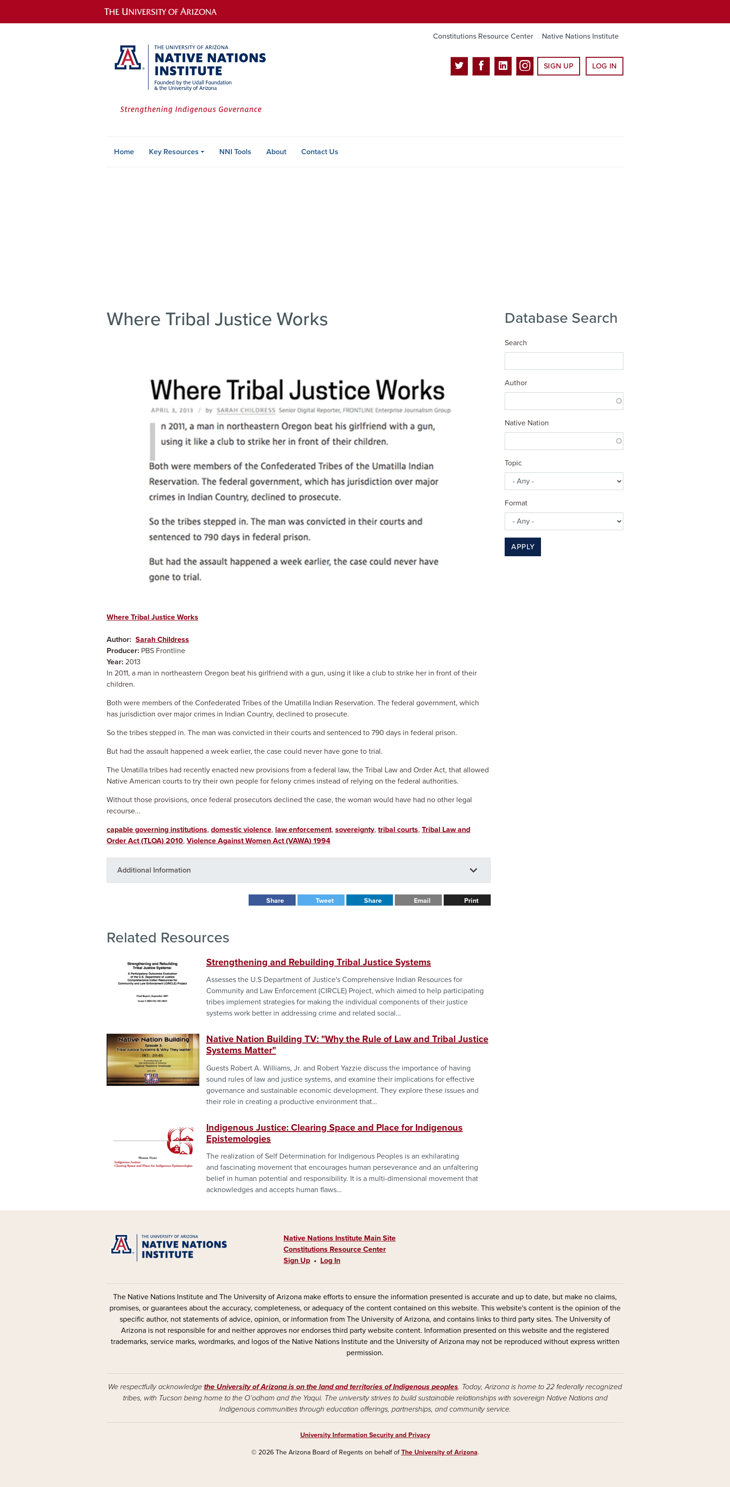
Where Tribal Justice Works (152, 617)
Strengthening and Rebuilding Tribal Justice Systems (318, 962)
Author (516, 383)
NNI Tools (235, 152)
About (276, 152)
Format (516, 503)
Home (124, 152)
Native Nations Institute (580, 36)
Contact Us (319, 152)
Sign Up (559, 66)
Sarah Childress (162, 639)
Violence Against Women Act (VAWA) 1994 (259, 841)
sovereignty (354, 829)
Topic (513, 463)
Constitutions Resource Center (483, 36)
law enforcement (303, 829)
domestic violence (241, 829)
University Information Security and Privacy (365, 1435)
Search (516, 343)
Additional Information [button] (154, 870)
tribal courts (398, 829)
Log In (604, 66)
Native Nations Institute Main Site (340, 1238)
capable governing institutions (157, 829)
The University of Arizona (439, 1452)
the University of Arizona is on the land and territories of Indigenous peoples (331, 1387)
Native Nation (527, 423)
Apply (522, 547)
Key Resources (174, 152)
